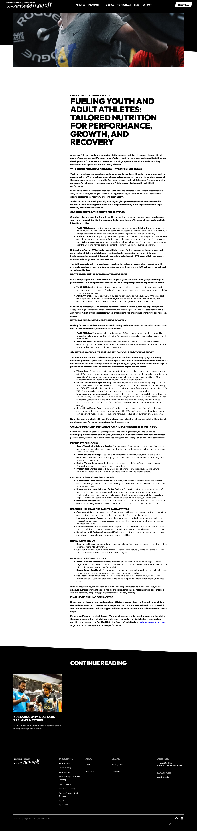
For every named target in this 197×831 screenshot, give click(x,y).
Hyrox (61, 800)
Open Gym (63, 805)
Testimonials (124, 5)
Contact (147, 5)
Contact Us (90, 772)
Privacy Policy (118, 764)
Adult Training (64, 772)
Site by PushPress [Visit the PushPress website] (44, 819)
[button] (94, 5)
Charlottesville (163, 777)
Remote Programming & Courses (68, 794)
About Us (89, 764)
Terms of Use (117, 772)
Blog (136, 5)
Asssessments (65, 784)
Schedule (109, 5)
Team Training (65, 768)
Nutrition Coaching (67, 788)
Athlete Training (65, 763)
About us (80, 5)
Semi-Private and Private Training (69, 778)
